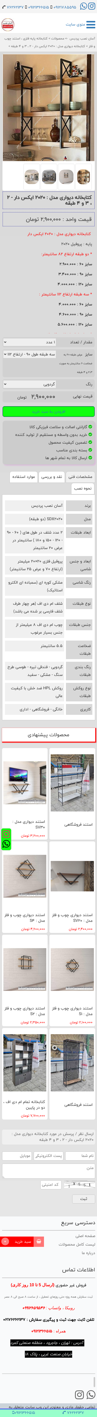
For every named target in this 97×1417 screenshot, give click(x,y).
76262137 (15, 7)
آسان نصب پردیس (82, 38)
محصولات (57, 38)
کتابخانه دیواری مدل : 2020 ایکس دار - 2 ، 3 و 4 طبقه (47, 46)
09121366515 (38, 7)
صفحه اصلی (85, 1235)
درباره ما (88, 1252)
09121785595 (65, 7)
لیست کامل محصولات (77, 1244)
